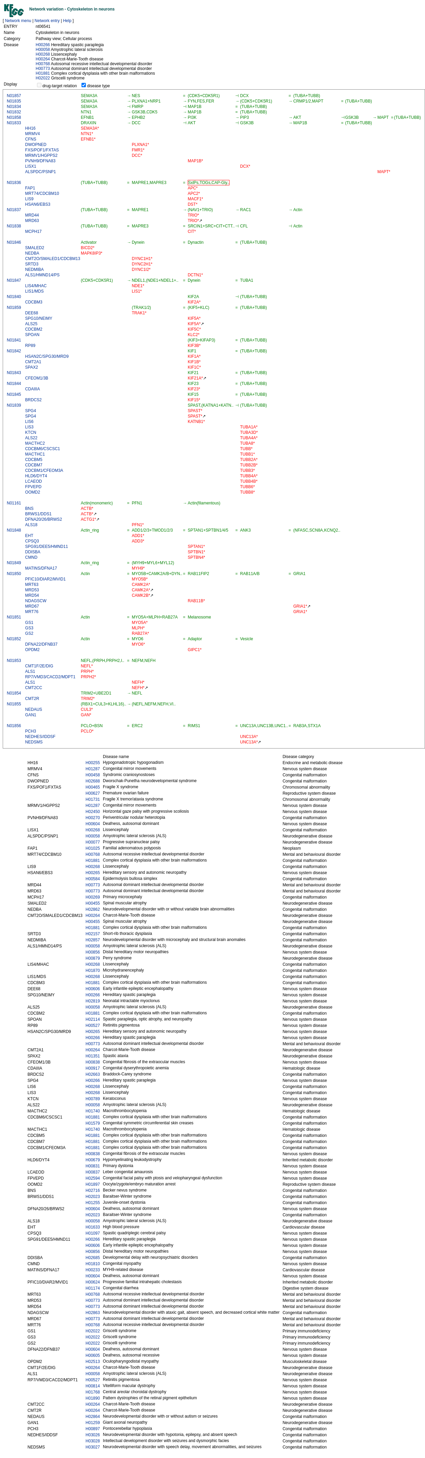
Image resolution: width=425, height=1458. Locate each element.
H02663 (93, 1074)
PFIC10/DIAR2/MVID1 (45, 579)
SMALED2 (34, 247)
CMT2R (32, 698)
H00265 (93, 872)
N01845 (14, 394)
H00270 (93, 817)
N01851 (14, 617)
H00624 (93, 1282)
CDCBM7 (33, 465)
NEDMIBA (34, 269)
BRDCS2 (33, 400)
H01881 (43, 73)
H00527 (93, 1025)
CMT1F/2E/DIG (39, 666)
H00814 (93, 1386)
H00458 (93, 775)
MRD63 (32, 220)
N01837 (14, 209)
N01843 (14, 372)
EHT (29, 535)
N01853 (14, 660)
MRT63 (31, 584)
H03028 (93, 1441)
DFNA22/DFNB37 (41, 644)
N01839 (14, 405)
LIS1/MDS (34, 291)
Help (67, 20)
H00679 (93, 1160)
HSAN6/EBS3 (37, 204)
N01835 (14, 101)
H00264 (43, 59)
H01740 (93, 1111)
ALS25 (31, 323)
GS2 (29, 633)
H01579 (93, 1123)
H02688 (93, 781)
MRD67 (32, 606)
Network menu (18, 20)
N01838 (14, 226)
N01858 (14, 117)
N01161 (14, 503)
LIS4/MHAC (36, 285)
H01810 (93, 1263)
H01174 (93, 1288)
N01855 (14, 704)
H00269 (93, 897)
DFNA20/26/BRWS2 (43, 519)
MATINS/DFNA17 (41, 568)
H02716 (93, 1190)
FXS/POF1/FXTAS (42, 150)
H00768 (43, 63)
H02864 (93, 1416)
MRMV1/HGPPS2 (41, 155)
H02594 (93, 1178)
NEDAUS (33, 709)
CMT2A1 (33, 361)
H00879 (93, 958)
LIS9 (29, 199)
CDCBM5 (33, 459)
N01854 (14, 693)
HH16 (30, 128)
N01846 (14, 242)
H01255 (93, 1202)
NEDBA (32, 253)
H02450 (93, 811)
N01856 (14, 725)
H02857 (93, 940)
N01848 (14, 530)
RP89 (30, 345)
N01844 (14, 383)
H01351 (93, 1056)
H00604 (93, 824)
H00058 (43, 49)
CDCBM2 (33, 329)
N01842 (14, 351)
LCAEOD (33, 481)
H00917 (93, 1068)
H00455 (93, 903)
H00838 (93, 1062)
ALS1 (30, 671)
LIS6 (29, 421)
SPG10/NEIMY (38, 318)
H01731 (93, 799)
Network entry (47, 20)
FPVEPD (33, 486)
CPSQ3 (32, 541)
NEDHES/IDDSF (40, 736)
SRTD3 (31, 264)
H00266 (43, 44)
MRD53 (32, 590)
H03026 (93, 1435)
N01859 (14, 307)
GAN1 (30, 715)
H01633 (93, 1227)
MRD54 (32, 595)
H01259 (93, 1422)
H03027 (93, 1447)
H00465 (93, 787)
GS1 (29, 622)
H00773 (43, 68)
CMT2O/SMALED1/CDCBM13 (52, 258)
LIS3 (29, 427)
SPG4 (30, 410)
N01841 (14, 340)
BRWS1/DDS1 (38, 514)
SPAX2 (31, 367)
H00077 (93, 842)
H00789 (93, 1098)
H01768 (93, 1392)
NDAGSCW (36, 600)
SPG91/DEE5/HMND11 (46, 546)
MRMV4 (32, 133)
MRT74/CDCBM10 (42, 193)
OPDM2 (32, 649)
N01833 (14, 123)
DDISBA (32, 552)
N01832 (14, 112)
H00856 (93, 952)
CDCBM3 (33, 302)
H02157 (93, 933)
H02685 (93, 1257)
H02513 (93, 1361)
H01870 (93, 970)
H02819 (93, 1001)
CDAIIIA (32, 389)
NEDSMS (33, 742)
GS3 (29, 628)
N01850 (14, 573)
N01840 (14, 296)
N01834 (14, 106)
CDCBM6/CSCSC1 (42, 448)
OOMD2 (32, 492)
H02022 (43, 78)
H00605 (93, 1355)
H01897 (93, 1184)
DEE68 (31, 313)
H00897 (93, 1428)
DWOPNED (36, 144)
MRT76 (31, 611)
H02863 (93, 1312)
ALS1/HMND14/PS (42, 275)
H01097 (93, 1233)
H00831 (93, 1166)
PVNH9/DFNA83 (40, 161)
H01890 (93, 1398)
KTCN (30, 432)
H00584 (93, 878)
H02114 (93, 1019)
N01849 (14, 562)
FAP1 (30, 188)
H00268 (43, 54)
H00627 (93, 793)
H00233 (93, 1270)
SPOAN (32, 334)
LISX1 (30, 166)
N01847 (14, 280)
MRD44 (32, 215)
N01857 (14, 95)
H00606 (93, 988)
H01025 (93, 848)
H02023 (93, 1196)
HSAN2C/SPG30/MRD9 (47, 356)
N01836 (14, 182)
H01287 (93, 769)
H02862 (93, 909)
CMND (31, 557)
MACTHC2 (35, 443)
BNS (29, 508)
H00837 (93, 1172)
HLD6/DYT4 (36, 476)
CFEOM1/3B (36, 378)
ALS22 (31, 438)
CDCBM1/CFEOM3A (44, 470)
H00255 (93, 762)
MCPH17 (33, 231)
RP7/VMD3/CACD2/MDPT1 (50, 677)
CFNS (30, 139)
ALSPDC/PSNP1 (40, 171)
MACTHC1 (35, 454)
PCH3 (30, 731)
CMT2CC (33, 687)
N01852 (14, 638)
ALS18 (31, 524)
